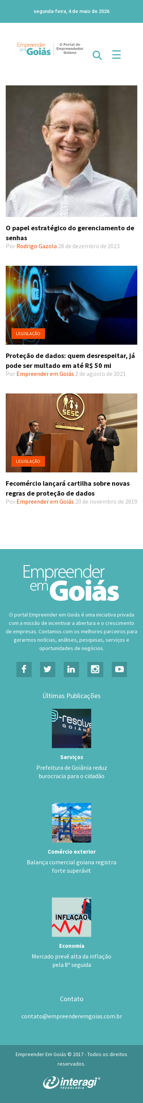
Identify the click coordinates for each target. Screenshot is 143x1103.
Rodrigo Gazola (36, 246)
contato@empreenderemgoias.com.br (71, 1016)
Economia (71, 945)
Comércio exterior (72, 851)
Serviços (71, 757)
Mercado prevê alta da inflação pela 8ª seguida (71, 960)
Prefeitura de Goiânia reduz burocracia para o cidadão (71, 772)
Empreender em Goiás (45, 373)
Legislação (28, 333)
